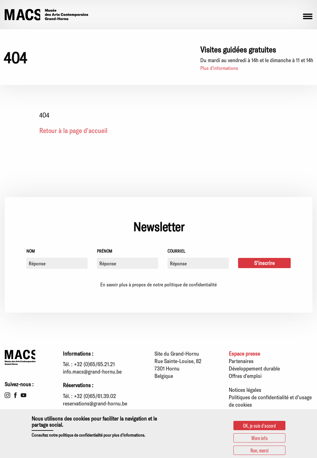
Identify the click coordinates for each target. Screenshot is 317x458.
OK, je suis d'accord (259, 425)
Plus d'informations (219, 68)
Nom (30, 251)
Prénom (104, 251)
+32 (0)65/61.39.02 (95, 395)
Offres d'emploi (245, 375)
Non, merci (259, 450)
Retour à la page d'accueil (73, 130)
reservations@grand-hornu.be (95, 403)
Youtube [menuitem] (24, 395)
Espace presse (244, 353)
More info (259, 437)
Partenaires (241, 360)
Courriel (176, 251)
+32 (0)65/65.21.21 (94, 364)
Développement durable (254, 368)
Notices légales (245, 389)
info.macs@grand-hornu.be (92, 371)
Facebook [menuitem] (15, 395)
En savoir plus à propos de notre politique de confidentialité (158, 284)
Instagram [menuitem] (7, 395)
